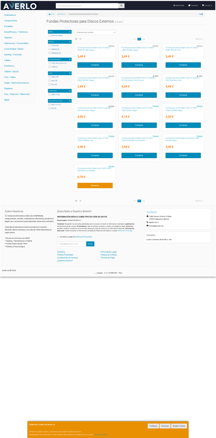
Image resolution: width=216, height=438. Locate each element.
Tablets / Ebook (11, 71)
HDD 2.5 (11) (55, 105)
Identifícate (178, 5)
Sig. (143, 39)
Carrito (207, 5)
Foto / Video (10, 77)
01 (139, 39)
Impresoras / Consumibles (16, 43)
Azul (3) (53, 81)
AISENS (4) (54, 49)
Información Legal (108, 413)
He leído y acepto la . (76, 398)
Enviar (90, 405)
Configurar (153, 426)
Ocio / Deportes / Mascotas (17, 94)
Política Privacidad (65, 416)
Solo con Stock (56, 35)
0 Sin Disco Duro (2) (57, 63)
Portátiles (8, 26)
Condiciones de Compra (67, 419)
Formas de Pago (108, 419)
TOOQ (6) (54, 45)
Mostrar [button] (199, 39)
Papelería (8, 88)
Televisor (8, 37)
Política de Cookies (100, 435)
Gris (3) (53, 84)
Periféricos (9, 66)
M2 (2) (52, 108)
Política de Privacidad (125, 392)
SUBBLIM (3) (55, 53)
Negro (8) (53, 77)
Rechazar (165, 426)
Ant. (134, 39)
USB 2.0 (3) (54, 95)
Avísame (95, 346)
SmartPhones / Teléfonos (16, 32)
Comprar (95, 97)
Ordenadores (10, 15)
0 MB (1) (53, 67)
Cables (7, 60)
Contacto (193, 5)
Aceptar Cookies (179, 426)
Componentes (10, 20)
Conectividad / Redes (14, 49)
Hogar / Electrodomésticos (16, 83)
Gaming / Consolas (13, 54)
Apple (6, 100)
